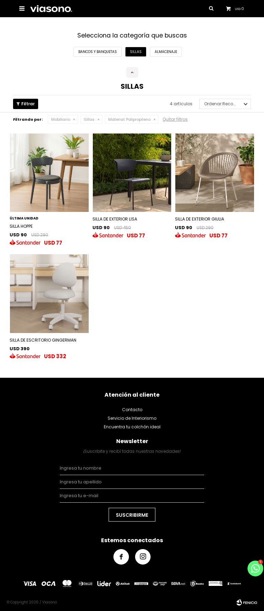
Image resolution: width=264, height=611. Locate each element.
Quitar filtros (175, 119)
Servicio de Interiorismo (132, 418)
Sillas (89, 119)
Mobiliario (60, 119)
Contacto (132, 409)
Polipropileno (129, 119)
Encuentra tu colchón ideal (132, 427)
